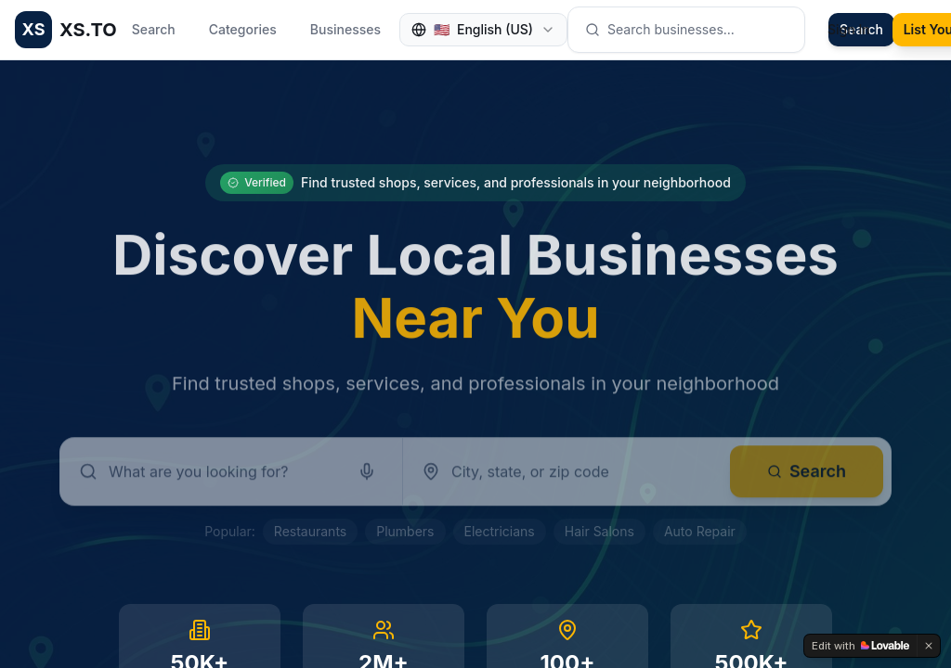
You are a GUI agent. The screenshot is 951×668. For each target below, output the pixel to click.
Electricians (499, 531)
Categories (243, 29)
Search (154, 29)
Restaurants (310, 531)
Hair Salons (599, 531)
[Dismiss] (929, 646)
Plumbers (405, 531)
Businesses (345, 29)
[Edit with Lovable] (860, 646)
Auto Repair (700, 531)
